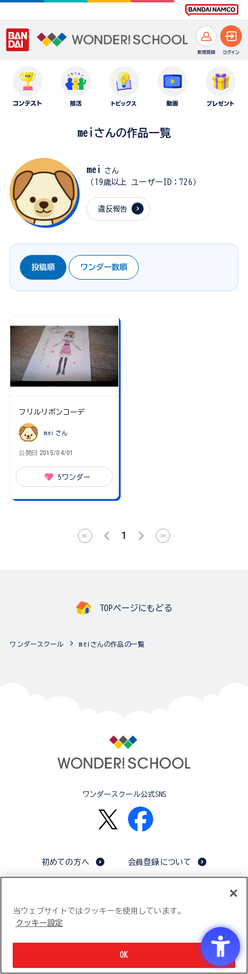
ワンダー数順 (103, 267)
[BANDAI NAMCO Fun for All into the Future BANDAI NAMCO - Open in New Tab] (211, 10)
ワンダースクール (36, 644)
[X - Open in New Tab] (108, 819)
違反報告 (112, 208)
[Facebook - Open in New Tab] (140, 819)
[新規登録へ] (206, 36)
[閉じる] (233, 893)
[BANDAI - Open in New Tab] (18, 39)
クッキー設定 (39, 923)
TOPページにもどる (136, 608)
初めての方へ (65, 862)
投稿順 (43, 267)
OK (123, 955)
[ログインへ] (231, 36)
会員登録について (159, 862)
